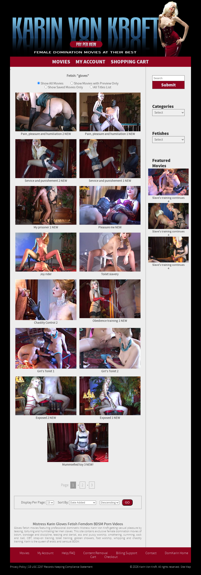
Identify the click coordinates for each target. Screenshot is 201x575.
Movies (24, 553)
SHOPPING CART (130, 62)
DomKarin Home (176, 553)
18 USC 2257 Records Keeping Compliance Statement (60, 567)
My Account (45, 553)
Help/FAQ (68, 553)
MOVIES (61, 62)
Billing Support (126, 553)
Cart (93, 557)
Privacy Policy (18, 567)
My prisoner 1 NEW (45, 207)
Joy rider (45, 254)
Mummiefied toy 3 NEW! (77, 444)
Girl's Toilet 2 (110, 350)
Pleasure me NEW (110, 207)
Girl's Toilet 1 (45, 350)
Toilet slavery (110, 254)
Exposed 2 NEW (45, 398)
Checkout (111, 557)
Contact (150, 553)
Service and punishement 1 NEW (110, 161)
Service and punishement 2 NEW (45, 161)
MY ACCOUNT (90, 62)
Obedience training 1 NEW (110, 301)
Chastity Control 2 (45, 302)
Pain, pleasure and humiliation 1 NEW (110, 114)
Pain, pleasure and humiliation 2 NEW (45, 114)
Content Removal (95, 553)
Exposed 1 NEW (110, 398)
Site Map (186, 567)
